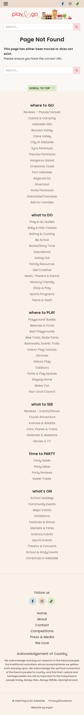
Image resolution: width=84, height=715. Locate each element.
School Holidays (42, 498)
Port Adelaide (42, 172)
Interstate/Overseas (42, 196)
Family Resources (42, 264)
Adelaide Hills (42, 124)
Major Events (42, 510)
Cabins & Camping (42, 118)
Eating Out (42, 258)
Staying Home (42, 379)
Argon (49, 707)
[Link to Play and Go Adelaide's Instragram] (70, 3)
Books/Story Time (42, 246)
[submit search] (76, 26)
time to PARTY (42, 453)
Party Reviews (42, 472)
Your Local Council (42, 391)
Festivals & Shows (42, 522)
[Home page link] (42, 14)
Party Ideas (42, 466)
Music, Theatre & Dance (42, 276)
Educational (42, 252)
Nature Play (42, 361)
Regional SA (42, 178)
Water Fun (42, 386)
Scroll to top (42, 88)
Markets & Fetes (42, 528)
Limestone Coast (42, 166)
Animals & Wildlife (42, 423)
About (42, 619)
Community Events (42, 504)
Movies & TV (42, 441)
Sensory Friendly (42, 282)
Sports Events (42, 540)
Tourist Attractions (42, 417)
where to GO (42, 105)
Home (42, 613)
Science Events (42, 534)
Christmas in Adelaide (42, 558)
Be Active (42, 240)
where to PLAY (42, 312)
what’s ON (42, 491)
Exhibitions (42, 516)
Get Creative (42, 270)
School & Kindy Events (42, 552)
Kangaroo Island (42, 160)
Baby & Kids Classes (42, 228)
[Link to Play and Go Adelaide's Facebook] (62, 3)
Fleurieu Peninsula (42, 154)
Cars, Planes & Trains (42, 429)
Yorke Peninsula (42, 190)
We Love (42, 643)
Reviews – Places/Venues (42, 112)
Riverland (42, 184)
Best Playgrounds (42, 331)
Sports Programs (42, 294)
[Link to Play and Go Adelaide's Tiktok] (77, 3)
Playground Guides (42, 319)
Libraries (42, 355)
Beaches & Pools (42, 325)
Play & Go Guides (42, 222)
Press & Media (42, 637)
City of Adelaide (42, 142)
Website (36, 707)
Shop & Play (42, 288)
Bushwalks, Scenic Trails (42, 343)
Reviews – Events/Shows (42, 411)
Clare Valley (42, 136)
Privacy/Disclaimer (60, 701)
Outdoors (42, 367)
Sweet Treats (42, 479)
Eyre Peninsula (42, 148)
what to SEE (42, 404)
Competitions (42, 631)
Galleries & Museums (42, 435)
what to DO (42, 215)
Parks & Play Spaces (42, 373)
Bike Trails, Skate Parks (42, 337)
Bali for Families (42, 202)
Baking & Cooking (42, 234)
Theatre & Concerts (42, 546)
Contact (42, 625)
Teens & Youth (42, 300)
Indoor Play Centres (42, 349)
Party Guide (42, 460)
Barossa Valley (42, 130)
